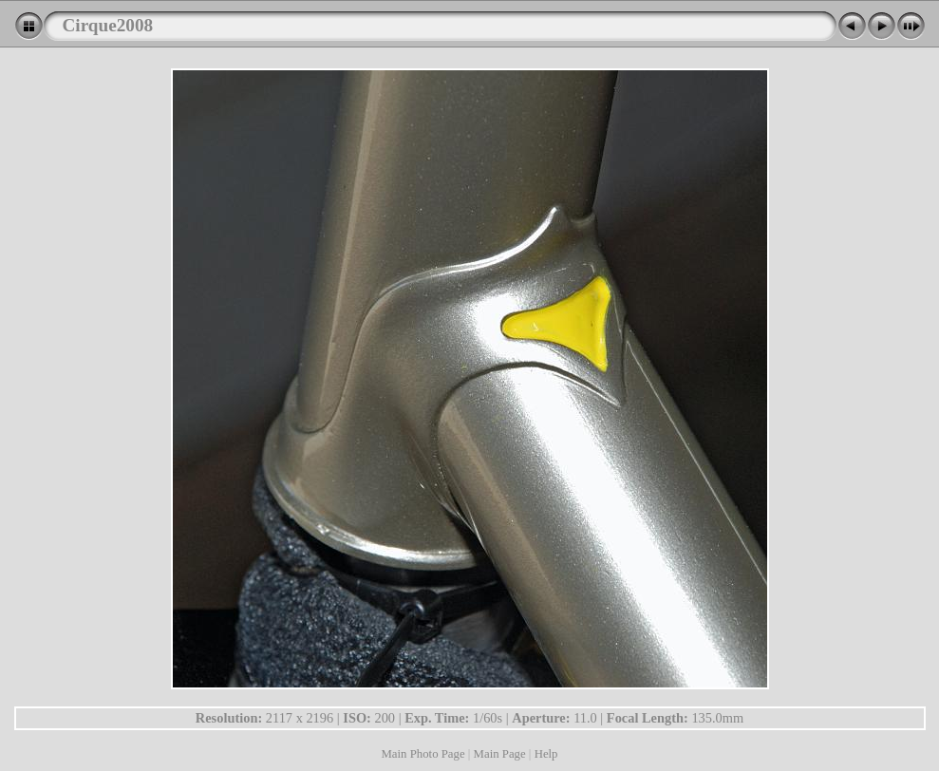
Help (546, 754)
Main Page (500, 754)
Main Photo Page (422, 754)
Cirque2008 (108, 25)
